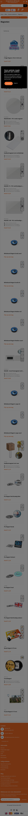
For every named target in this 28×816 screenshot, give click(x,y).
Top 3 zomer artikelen (5, 778)
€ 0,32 (7, 159)
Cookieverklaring (4, 766)
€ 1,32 (7, 500)
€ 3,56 (7, 684)
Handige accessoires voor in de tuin (8, 776)
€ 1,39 (7, 530)
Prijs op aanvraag (8, 257)
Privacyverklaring (4, 767)
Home (2, 14)
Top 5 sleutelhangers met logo (7, 780)
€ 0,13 (7, 91)
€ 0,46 (7, 378)
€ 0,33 (7, 228)
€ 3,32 (7, 715)
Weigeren (16, 83)
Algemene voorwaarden (6, 764)
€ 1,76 (7, 651)
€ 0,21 (7, 126)
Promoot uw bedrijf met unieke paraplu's (10, 782)
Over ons (2, 747)
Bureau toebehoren (12, 14)
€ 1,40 (7, 591)
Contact (2, 751)
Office (6, 14)
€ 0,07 (7, 61)
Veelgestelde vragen (5, 749)
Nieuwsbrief (3, 755)
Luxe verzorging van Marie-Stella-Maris (9, 785)
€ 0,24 (7, 193)
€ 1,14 (7, 469)
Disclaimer (3, 769)
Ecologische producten (6, 783)
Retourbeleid (3, 757)
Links (2, 753)
